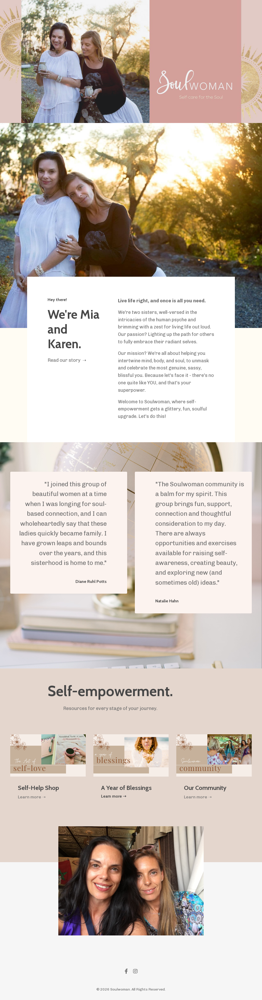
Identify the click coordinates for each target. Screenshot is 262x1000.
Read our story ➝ (67, 360)
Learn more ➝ (32, 797)
